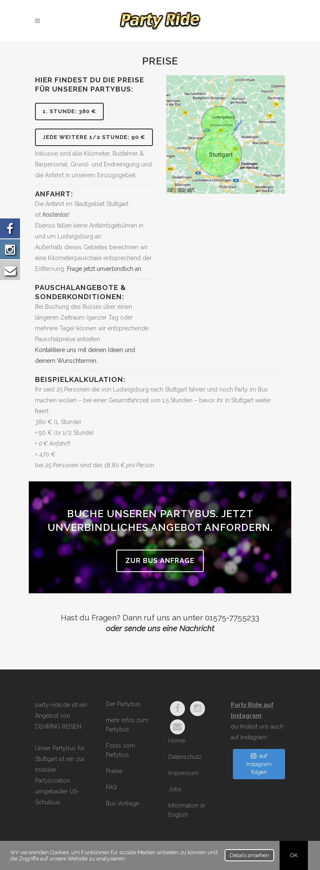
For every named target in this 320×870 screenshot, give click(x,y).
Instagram (253, 737)
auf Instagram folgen (259, 764)
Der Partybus (123, 704)
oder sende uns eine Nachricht (160, 628)
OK (294, 855)
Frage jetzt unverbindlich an (104, 268)
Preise (114, 771)
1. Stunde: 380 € (69, 111)
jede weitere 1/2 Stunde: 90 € (93, 137)
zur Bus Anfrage (160, 561)
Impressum (183, 773)
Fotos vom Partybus (120, 750)
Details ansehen (249, 855)
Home (176, 740)
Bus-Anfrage (122, 803)
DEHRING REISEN (58, 726)
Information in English (186, 810)
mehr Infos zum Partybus (127, 725)
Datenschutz (185, 757)
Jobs (175, 789)
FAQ (111, 787)
